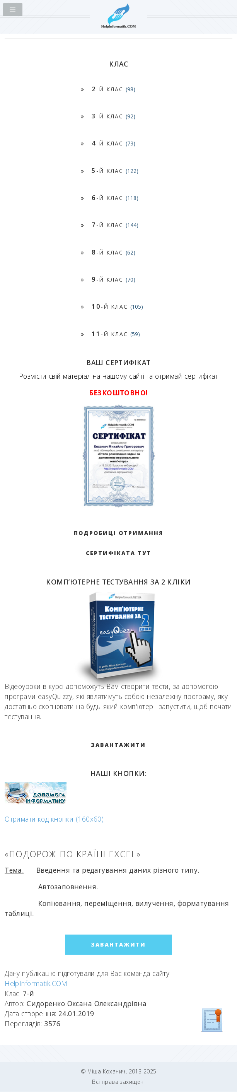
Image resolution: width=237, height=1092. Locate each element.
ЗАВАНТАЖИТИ (118, 745)
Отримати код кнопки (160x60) (54, 819)
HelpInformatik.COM (36, 983)
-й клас (113, 88)
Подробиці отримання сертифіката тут (118, 543)
